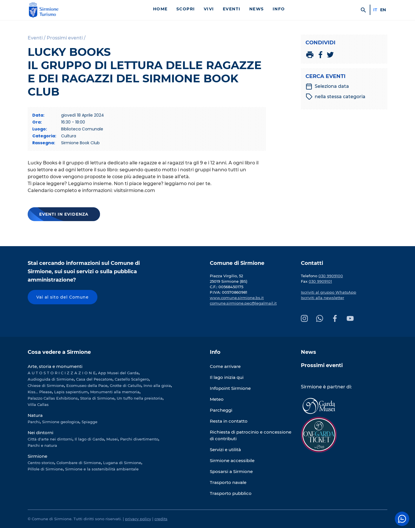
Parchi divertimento (139, 439)
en (383, 9)
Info (279, 9)
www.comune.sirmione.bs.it (237, 297)
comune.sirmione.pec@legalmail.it (243, 303)
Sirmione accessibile (232, 460)
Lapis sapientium (71, 392)
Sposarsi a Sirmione (231, 471)
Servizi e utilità (225, 449)
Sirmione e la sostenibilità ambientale (102, 469)
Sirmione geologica (60, 421)
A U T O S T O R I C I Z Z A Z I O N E (62, 373)
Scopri (185, 9)
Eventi (232, 9)
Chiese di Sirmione (46, 385)
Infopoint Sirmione (230, 388)
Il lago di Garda (89, 439)
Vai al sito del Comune (62, 297)
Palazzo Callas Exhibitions (53, 398)
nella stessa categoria (335, 96)
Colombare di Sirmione (78, 462)
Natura (35, 415)
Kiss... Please (40, 392)
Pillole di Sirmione (45, 469)
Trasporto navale (228, 482)
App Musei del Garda (118, 373)
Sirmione (37, 456)
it (375, 9)
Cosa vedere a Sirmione (59, 352)
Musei (112, 439)
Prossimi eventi (322, 365)
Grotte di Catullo (125, 385)
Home (160, 9)
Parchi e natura (42, 445)
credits (160, 518)
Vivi (209, 9)
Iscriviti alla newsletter (322, 297)
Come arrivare (225, 366)
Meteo (217, 399)
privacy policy (138, 518)
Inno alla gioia (157, 385)
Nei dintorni (40, 432)
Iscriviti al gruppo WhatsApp (328, 292)
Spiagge (89, 421)
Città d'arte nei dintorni (50, 439)
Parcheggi (221, 410)
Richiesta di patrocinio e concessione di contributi (250, 435)
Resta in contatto (229, 421)
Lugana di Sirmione (122, 462)
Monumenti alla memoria (114, 392)
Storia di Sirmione (97, 398)
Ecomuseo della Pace (86, 385)
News (256, 9)
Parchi (34, 421)
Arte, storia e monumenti (55, 366)
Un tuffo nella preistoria (140, 398)
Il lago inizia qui (227, 377)
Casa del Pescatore (94, 379)
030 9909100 (330, 276)
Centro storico (41, 462)
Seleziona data (327, 86)
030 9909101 (320, 281)
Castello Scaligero (132, 379)
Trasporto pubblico (231, 493)
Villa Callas (38, 404)
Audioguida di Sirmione (51, 379)
